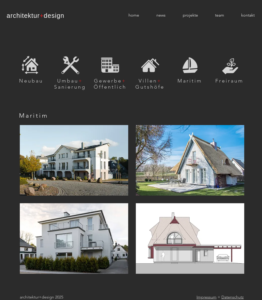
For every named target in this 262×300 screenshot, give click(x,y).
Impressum (206, 297)
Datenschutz (232, 297)
